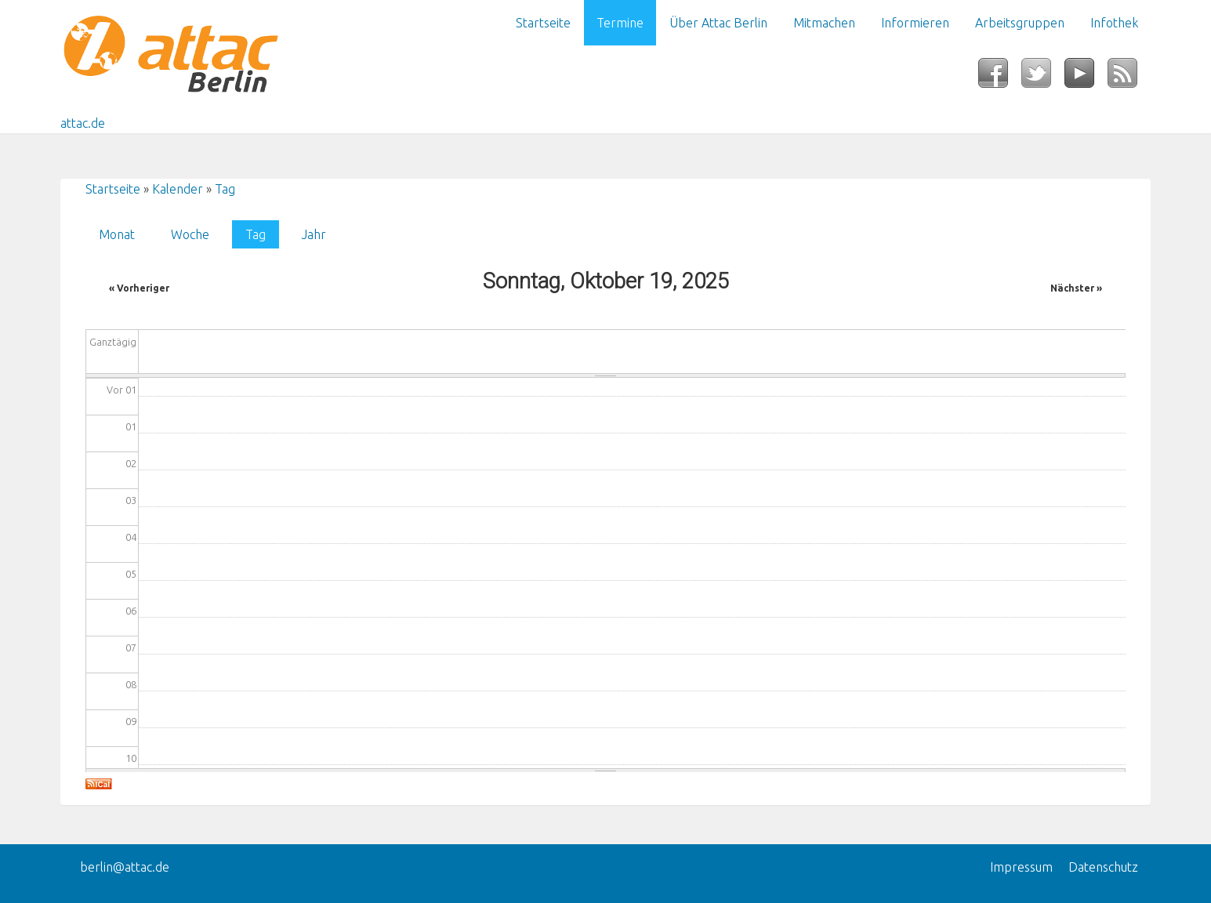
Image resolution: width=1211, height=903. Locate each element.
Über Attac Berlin (718, 23)
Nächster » (1076, 288)
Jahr (314, 234)
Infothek (1114, 23)
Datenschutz (1103, 867)
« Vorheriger (139, 288)
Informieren (915, 23)
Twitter (1042, 77)
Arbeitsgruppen (1019, 23)
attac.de (82, 123)
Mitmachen (824, 23)
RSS (1129, 77)
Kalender (177, 189)
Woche (190, 234)
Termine (620, 23)
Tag (225, 189)
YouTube (1086, 77)
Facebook (999, 77)
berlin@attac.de (124, 867)
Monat (117, 234)
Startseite (543, 23)
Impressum (1021, 867)
